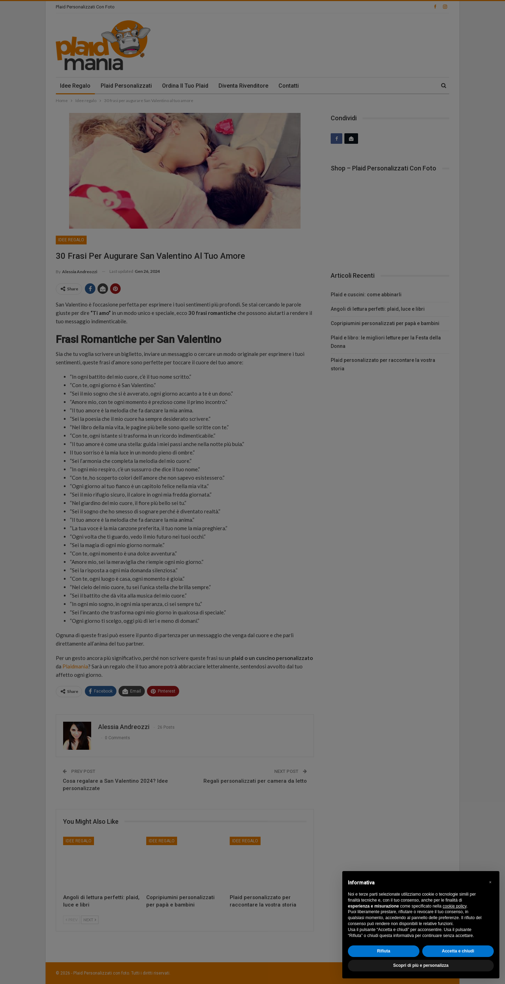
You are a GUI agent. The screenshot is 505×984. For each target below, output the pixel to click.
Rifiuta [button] (383, 951)
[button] (490, 882)
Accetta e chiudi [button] (458, 951)
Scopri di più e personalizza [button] (421, 965)
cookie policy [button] (454, 906)
